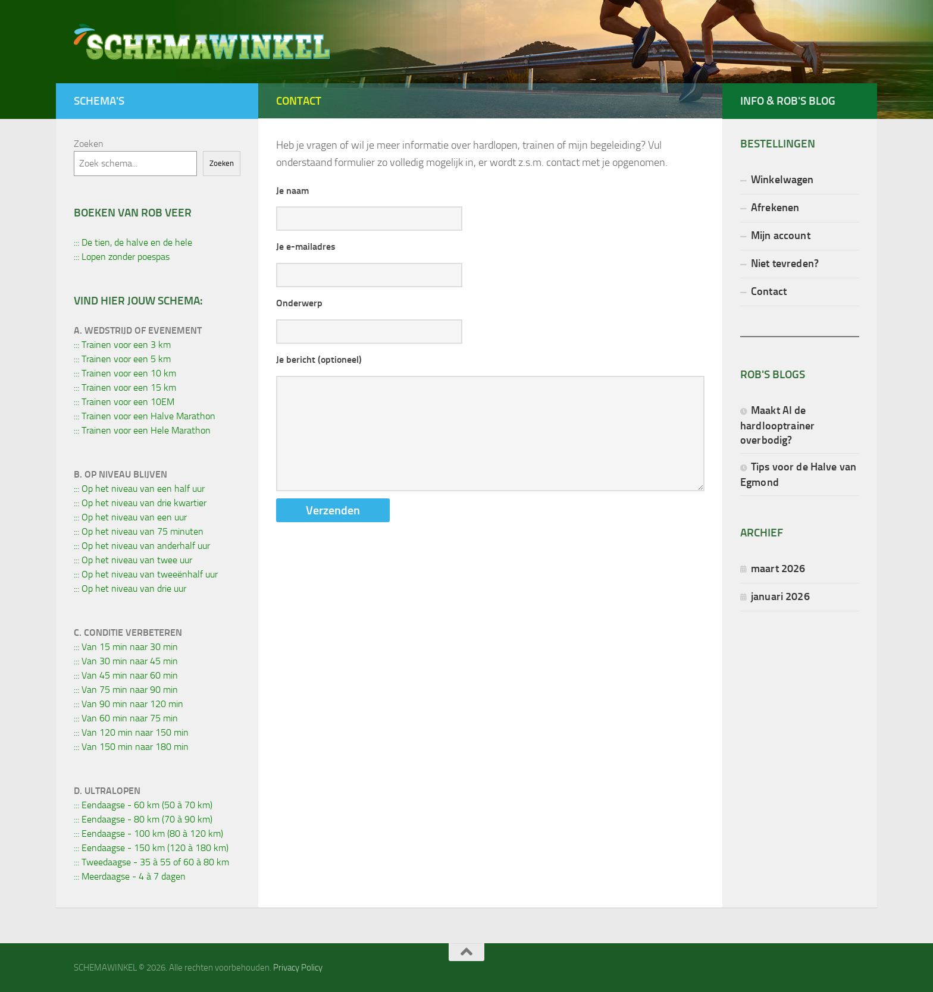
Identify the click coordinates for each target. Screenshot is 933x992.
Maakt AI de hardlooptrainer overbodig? (777, 425)
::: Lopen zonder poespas (122, 256)
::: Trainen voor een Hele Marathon (142, 430)
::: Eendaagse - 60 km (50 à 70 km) (143, 805)
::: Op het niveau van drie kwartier (140, 502)
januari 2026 (780, 596)
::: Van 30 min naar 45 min (126, 661)
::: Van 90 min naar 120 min (128, 704)
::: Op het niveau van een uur (130, 517)
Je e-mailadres (306, 246)
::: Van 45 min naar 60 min (126, 675)
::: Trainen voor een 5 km (122, 359)
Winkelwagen (782, 179)
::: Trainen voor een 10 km (125, 373)
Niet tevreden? (785, 263)
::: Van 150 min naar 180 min (131, 746)
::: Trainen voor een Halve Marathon (144, 416)
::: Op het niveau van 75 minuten (138, 531)
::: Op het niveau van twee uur (133, 560)
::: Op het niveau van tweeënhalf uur (146, 574)
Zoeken (89, 143)
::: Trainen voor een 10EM (124, 401)
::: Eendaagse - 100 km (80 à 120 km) (148, 833)
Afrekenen (775, 207)
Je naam (292, 190)
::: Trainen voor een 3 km (122, 344)
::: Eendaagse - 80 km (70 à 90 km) (143, 819)
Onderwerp (299, 303)
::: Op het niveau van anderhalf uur (142, 545)
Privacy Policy (298, 967)
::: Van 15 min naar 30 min (126, 646)
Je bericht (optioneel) (319, 359)
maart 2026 (778, 568)
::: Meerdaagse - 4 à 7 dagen (130, 876)
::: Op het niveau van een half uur (139, 488)
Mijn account (780, 235)
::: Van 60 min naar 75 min (126, 718)
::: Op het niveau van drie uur (130, 588)
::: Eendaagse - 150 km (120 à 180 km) (151, 847)
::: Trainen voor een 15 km (125, 387)
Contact (769, 291)
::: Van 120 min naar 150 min (131, 732)
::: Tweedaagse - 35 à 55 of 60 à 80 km (151, 862)
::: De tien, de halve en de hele (133, 242)
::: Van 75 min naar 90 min (126, 689)
